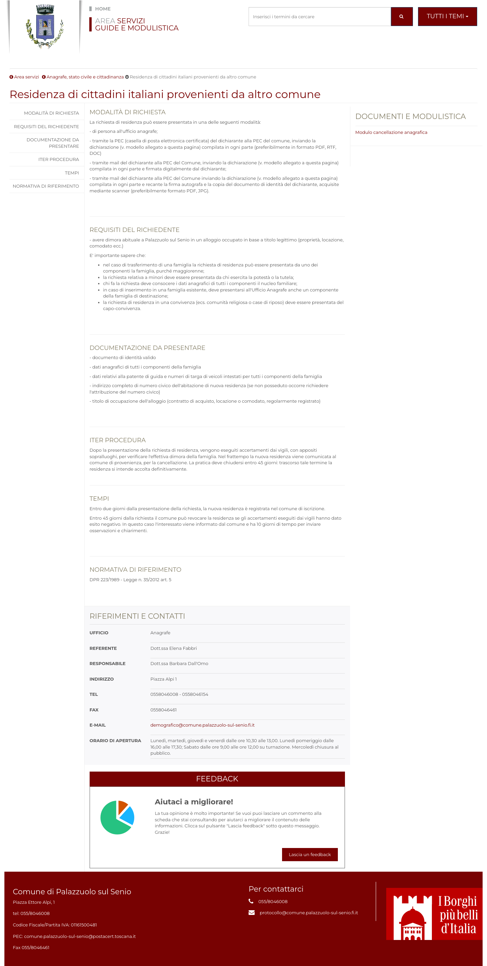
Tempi (72, 172)
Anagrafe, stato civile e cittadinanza (85, 76)
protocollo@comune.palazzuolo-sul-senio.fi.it (309, 912)
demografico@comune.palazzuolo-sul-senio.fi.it (202, 725)
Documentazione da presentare (53, 143)
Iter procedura (59, 159)
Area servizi (26, 76)
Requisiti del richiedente (46, 126)
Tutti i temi (447, 16)
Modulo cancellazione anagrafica (391, 132)
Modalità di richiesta (51, 113)
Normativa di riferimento (46, 186)
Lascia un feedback (310, 854)
